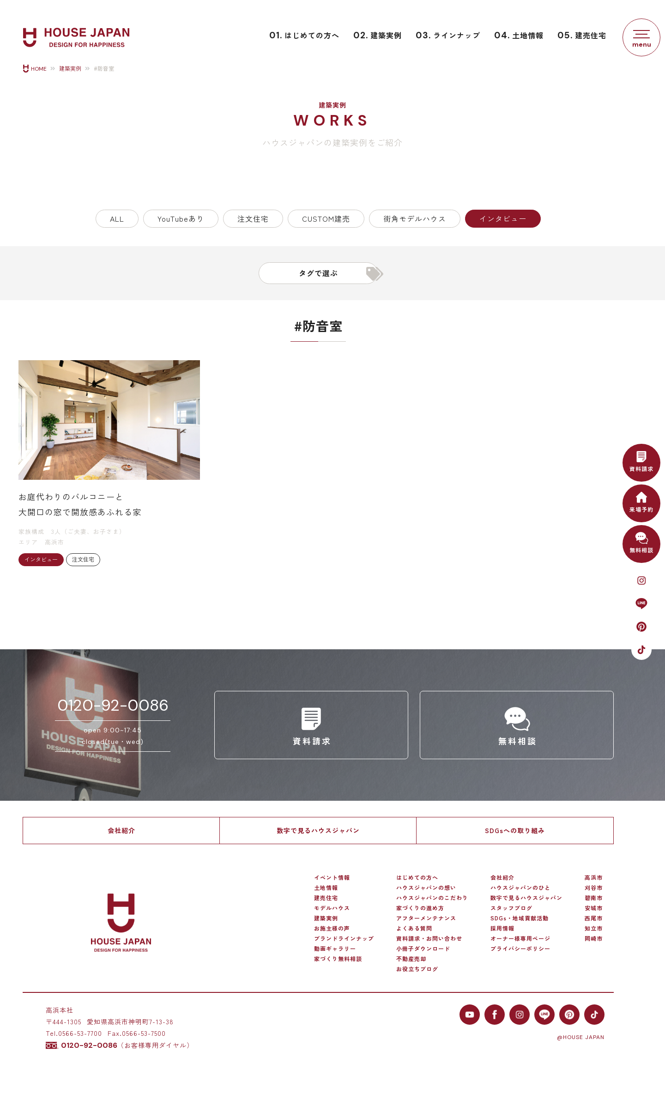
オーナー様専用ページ (520, 938)
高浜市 (594, 877)
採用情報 (502, 928)
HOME (39, 69)
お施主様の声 (332, 928)
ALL (117, 218)
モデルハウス (332, 908)
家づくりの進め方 (420, 908)
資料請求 (641, 460)
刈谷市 (594, 887)
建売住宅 (581, 35)
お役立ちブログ (417, 969)
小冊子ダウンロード (423, 948)
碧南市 (594, 897)
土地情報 (519, 35)
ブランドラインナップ (344, 938)
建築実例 (377, 35)
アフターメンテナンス (426, 918)
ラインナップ (448, 35)
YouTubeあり (180, 218)
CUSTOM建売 (326, 218)
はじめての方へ (304, 35)
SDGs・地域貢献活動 (519, 918)
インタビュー (502, 218)
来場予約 (641, 501)
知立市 (594, 928)
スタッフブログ (511, 908)
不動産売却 (411, 958)
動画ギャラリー (335, 948)
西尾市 (594, 918)
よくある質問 (414, 928)
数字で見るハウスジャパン (318, 830)
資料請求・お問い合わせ (429, 938)
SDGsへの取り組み (515, 830)
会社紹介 (121, 830)
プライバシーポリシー (520, 948)
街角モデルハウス (414, 218)
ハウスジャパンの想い (426, 887)
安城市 (594, 908)
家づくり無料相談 (338, 958)
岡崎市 (594, 938)
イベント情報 (332, 877)
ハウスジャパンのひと (520, 887)
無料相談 (641, 541)
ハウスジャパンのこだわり (432, 897)
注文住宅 (253, 218)
